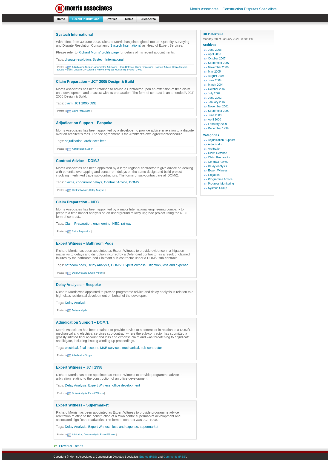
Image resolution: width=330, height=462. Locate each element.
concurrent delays (89, 182)
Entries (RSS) (148, 456)
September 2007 (219, 62)
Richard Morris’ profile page (98, 52)
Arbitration (112, 67)
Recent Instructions (86, 19)
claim (69, 103)
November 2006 (218, 67)
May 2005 (214, 71)
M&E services (110, 348)
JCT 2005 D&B (86, 103)
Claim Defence (126, 67)
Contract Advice (163, 67)
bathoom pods (75, 265)
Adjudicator (100, 67)
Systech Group (134, 69)
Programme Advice (94, 69)
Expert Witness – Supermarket (82, 405)
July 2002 (214, 93)
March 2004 (216, 84)
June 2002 (215, 97)
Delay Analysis (179, 67)
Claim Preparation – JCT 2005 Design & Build (95, 82)
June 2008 (215, 49)
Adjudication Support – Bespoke (84, 123)
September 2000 (219, 110)
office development (126, 385)
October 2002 (217, 89)
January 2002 (217, 102)
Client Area (148, 19)
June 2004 (215, 80)
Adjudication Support (82, 67)
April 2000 (214, 119)
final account (89, 348)
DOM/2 (134, 182)
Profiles (112, 19)
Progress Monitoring (115, 69)
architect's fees (95, 141)
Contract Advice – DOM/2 (78, 161)
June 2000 (215, 115)
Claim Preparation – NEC (77, 202)
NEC (115, 223)
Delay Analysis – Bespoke (78, 285)
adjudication (74, 141)
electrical (71, 348)
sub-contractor (151, 348)
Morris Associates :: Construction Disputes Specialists (233, 9)
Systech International (74, 34)
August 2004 (216, 76)
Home (61, 19)
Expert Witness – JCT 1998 (79, 367)
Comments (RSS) (175, 456)
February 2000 (217, 124)
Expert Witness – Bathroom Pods (85, 243)
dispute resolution (78, 59)
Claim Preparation (144, 67)
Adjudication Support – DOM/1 (82, 322)
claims (69, 182)
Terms (129, 19)
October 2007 (217, 58)
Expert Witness (65, 69)
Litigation (78, 69)
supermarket (149, 426)
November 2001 (218, 106)
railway (126, 223)
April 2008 (214, 54)
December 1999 (218, 128)
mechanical (130, 348)
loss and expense (175, 265)
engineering (101, 223)
